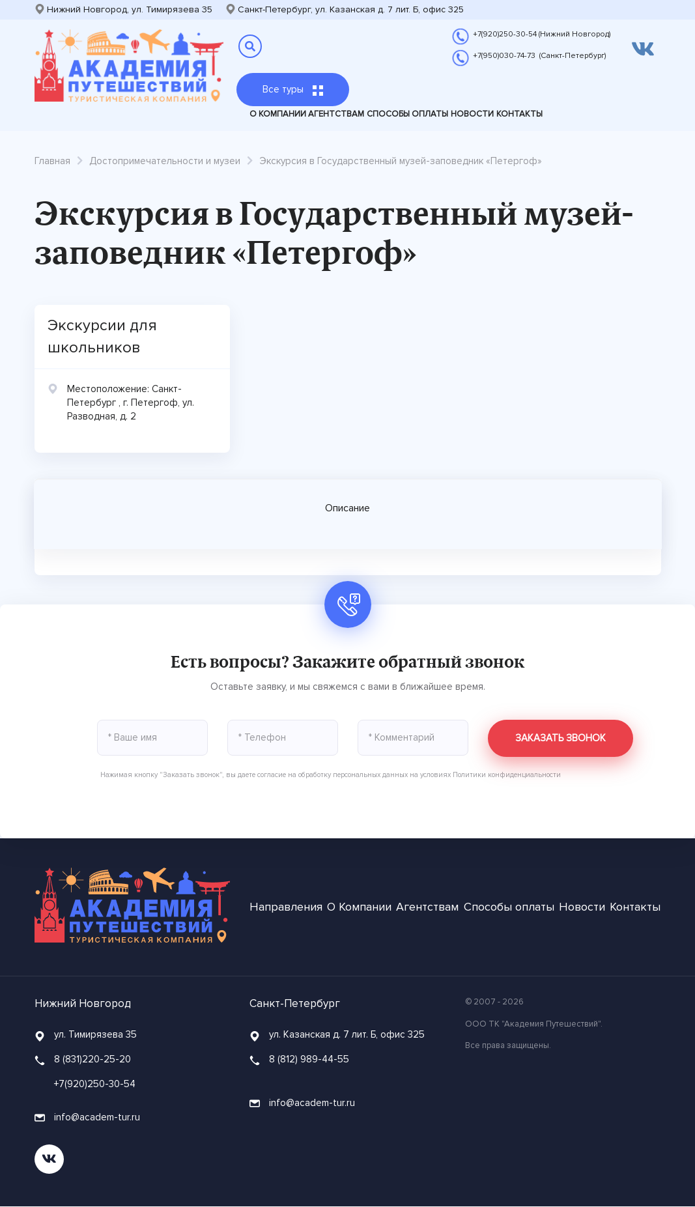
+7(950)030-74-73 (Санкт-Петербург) (539, 56)
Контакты (519, 114)
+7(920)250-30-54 (94, 1084)
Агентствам (336, 114)
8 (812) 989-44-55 (309, 1060)
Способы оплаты (407, 114)
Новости (472, 114)
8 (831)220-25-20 (92, 1060)
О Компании (277, 114)
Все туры (292, 89)
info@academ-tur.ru (87, 1118)
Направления (285, 907)
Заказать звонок (560, 739)
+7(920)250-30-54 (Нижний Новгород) (541, 34)
